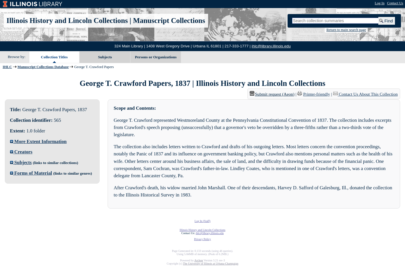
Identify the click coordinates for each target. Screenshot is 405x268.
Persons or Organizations (156, 57)
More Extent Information (38, 141)
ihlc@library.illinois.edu (271, 46)
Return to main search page (346, 30)
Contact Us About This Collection (368, 94)
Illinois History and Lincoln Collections (67, 20)
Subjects (105, 57)
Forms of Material (31, 173)
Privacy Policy (202, 239)
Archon (198, 260)
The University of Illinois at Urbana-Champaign (210, 263)
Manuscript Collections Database (43, 67)
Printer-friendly (316, 94)
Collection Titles (54, 57)
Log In (380, 3)
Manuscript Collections (169, 20)
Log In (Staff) (202, 221)
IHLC (7, 67)
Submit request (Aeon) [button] (272, 94)
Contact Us (395, 3)
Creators (21, 152)
